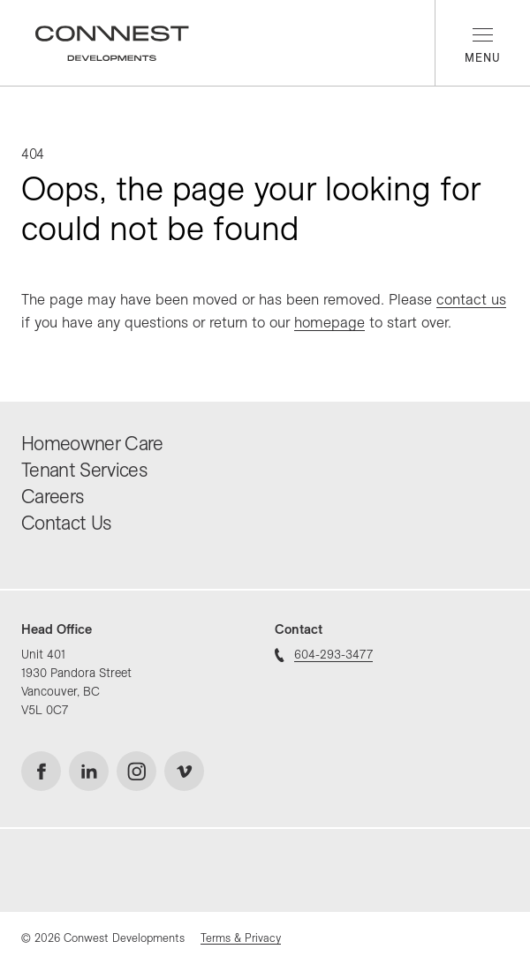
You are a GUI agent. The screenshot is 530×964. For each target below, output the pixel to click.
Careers (52, 496)
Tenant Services (84, 469)
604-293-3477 (324, 654)
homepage (329, 322)
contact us (471, 299)
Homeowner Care (92, 443)
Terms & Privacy (241, 937)
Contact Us (65, 522)
